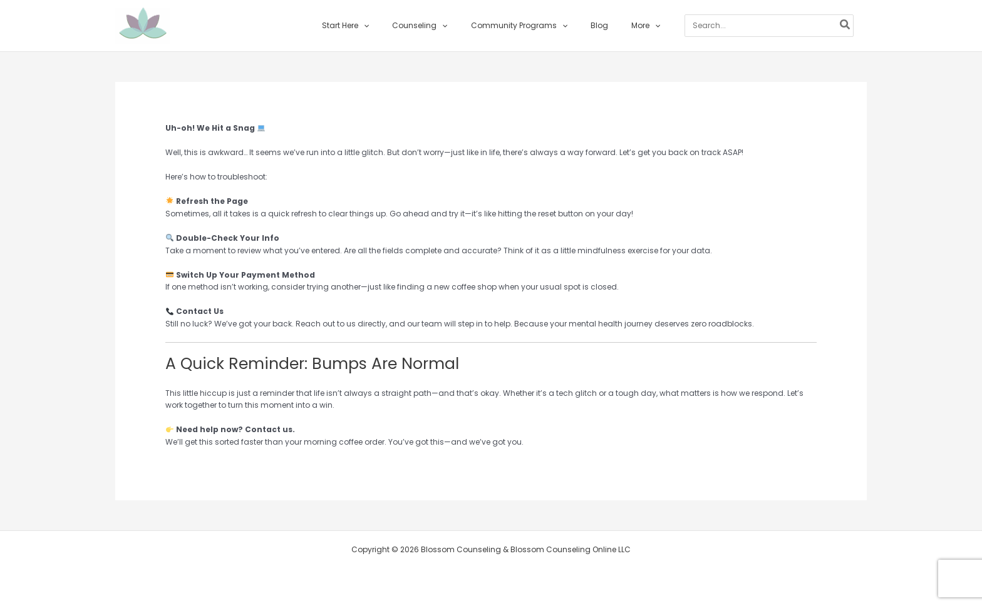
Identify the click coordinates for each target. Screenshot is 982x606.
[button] (380, 25)
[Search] (825, 25)
